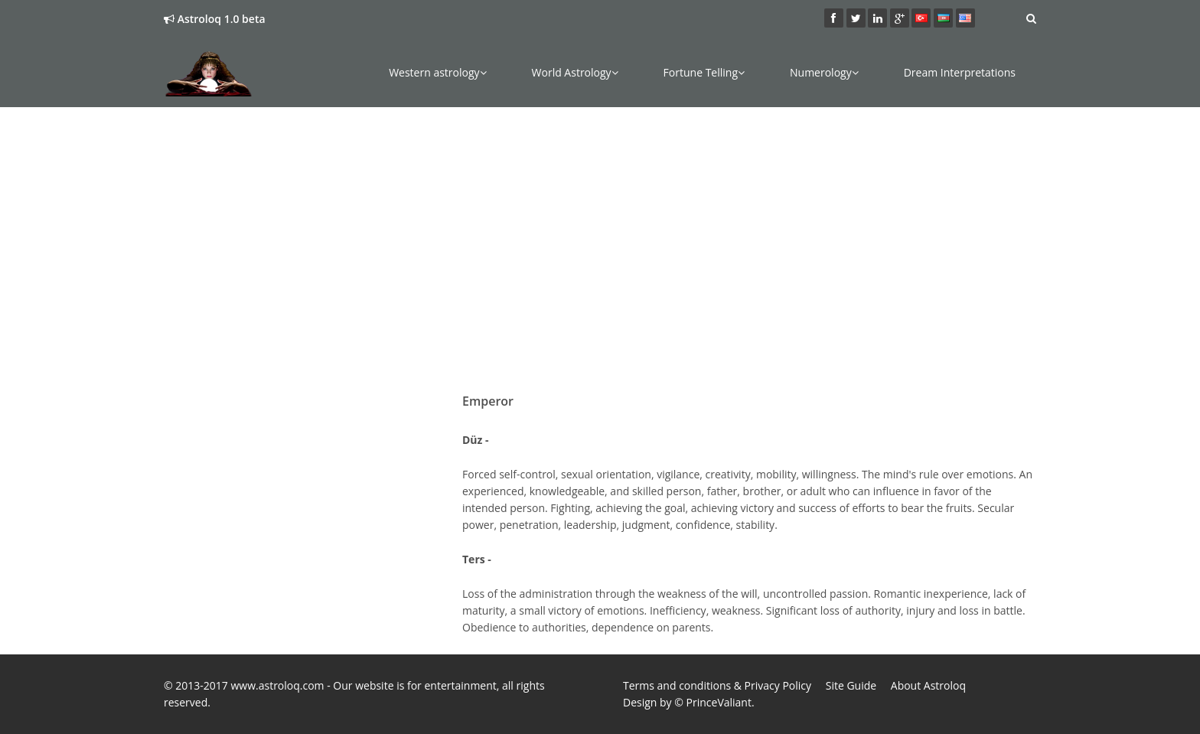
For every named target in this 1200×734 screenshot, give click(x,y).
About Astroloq (928, 685)
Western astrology (437, 72)
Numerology (824, 72)
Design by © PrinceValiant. (689, 702)
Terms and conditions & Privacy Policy (717, 685)
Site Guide (851, 685)
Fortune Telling (704, 72)
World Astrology (575, 72)
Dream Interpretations (960, 72)
